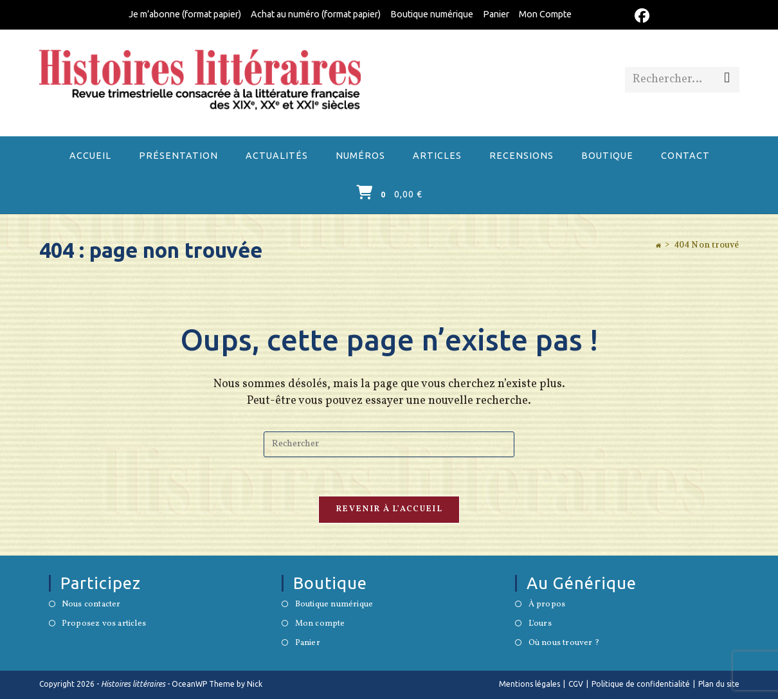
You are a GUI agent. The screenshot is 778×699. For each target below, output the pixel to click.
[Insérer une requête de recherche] (389, 444)
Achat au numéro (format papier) (316, 14)
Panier (496, 14)
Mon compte (320, 624)
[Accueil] (658, 246)
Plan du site (718, 684)
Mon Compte (545, 14)
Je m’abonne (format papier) (185, 14)
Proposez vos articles (104, 624)
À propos (547, 605)
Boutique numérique (431, 14)
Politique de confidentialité (641, 684)
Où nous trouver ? (564, 644)
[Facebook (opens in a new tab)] (640, 16)
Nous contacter (91, 605)
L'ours (540, 624)
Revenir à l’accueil (389, 509)
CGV (575, 684)
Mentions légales (529, 684)
